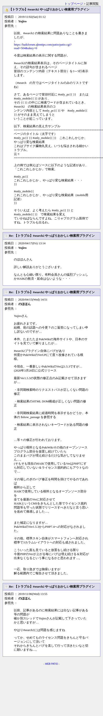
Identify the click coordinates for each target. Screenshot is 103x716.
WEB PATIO (51, 664)
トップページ (73, 3)
